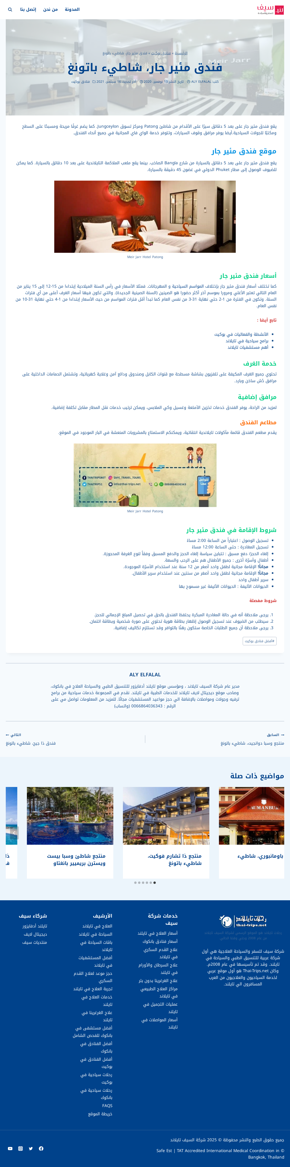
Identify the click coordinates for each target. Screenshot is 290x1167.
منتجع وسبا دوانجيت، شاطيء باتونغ (216, 739)
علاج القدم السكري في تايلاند (161, 953)
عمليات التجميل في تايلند (160, 1007)
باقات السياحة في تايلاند (96, 946)
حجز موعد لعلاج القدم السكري (93, 977)
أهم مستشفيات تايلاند (248, 347)
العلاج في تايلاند (97, 926)
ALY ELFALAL (201, 82)
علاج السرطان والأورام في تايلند (158, 968)
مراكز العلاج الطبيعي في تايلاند (159, 992)
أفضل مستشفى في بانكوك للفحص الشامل (92, 1031)
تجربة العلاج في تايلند (92, 989)
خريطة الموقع (100, 1114)
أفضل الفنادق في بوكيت (96, 1063)
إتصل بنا (28, 9)
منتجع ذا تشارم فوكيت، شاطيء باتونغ (57, 859)
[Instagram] (20, 1148)
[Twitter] (30, 1148)
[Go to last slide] (275, 832)
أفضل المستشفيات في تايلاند (95, 961)
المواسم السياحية (188, 286)
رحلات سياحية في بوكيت (96, 1078)
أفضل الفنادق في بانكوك (96, 1047)
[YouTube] (10, 1148)
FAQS (107, 1106)
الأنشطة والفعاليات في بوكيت (241, 334)
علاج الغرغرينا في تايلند (97, 1016)
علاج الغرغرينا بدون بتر (158, 980)
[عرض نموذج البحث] (10, 9)
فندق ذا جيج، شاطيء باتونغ (73, 739)
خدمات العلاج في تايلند (96, 1000)
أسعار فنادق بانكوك (160, 941)
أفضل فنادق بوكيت (259, 641)
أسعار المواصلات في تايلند (159, 1023)
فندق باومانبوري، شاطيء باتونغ (150, 859)
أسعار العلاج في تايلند (158, 933)
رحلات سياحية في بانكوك (96, 1094)
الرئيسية (181, 53)
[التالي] (14, 832)
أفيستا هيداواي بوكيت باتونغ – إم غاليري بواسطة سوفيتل (242, 859)
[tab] (154, 883)
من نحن (50, 9)
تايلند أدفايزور (35, 926)
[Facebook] (41, 1148)
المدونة (72, 9)
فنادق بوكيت (161, 53)
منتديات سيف (34, 942)
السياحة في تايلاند (95, 934)
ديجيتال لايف (35, 934)
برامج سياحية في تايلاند (247, 341)
